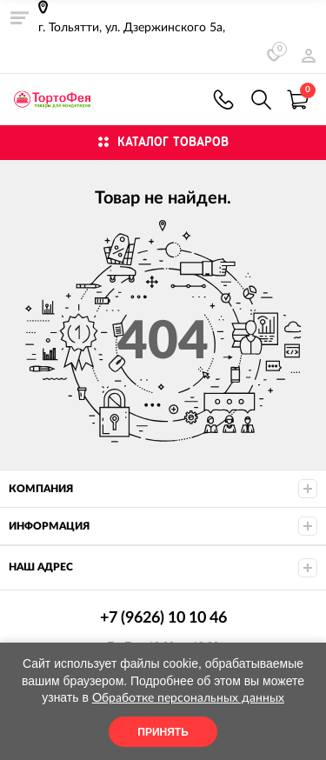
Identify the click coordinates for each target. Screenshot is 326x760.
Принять (163, 732)
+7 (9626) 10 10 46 (223, 100)
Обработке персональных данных (188, 698)
